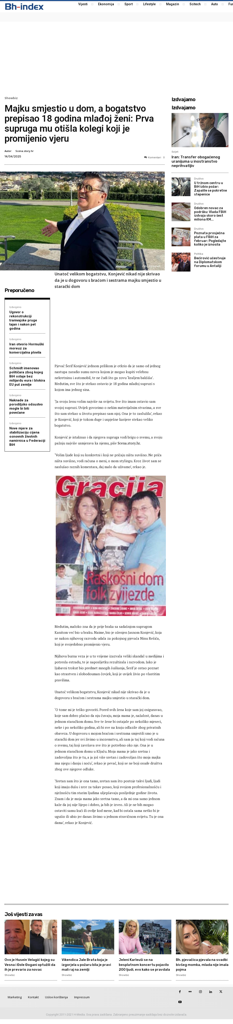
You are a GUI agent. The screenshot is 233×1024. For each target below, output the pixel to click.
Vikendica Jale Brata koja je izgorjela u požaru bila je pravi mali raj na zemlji (87, 964)
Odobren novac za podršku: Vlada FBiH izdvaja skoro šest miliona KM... (210, 213)
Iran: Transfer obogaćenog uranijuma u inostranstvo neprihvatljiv (196, 161)
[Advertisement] (116, 58)
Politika (198, 254)
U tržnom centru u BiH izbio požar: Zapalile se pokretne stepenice (210, 188)
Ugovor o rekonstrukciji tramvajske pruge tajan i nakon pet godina (23, 320)
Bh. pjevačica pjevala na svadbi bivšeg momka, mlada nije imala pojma (200, 964)
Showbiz (11, 98)
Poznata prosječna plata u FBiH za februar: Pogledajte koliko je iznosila (210, 238)
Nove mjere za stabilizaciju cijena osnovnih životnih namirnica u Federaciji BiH (27, 436)
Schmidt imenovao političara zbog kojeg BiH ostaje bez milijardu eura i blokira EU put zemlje (27, 376)
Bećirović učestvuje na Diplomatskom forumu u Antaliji (209, 262)
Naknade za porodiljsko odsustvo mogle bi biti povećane (26, 406)
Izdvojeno (15, 307)
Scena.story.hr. (129, 443)
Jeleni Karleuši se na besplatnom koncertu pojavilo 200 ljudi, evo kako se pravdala (140, 967)
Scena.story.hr (24, 151)
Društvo (199, 178)
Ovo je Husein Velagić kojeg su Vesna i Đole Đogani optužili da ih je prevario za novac (27, 967)
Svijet (175, 152)
